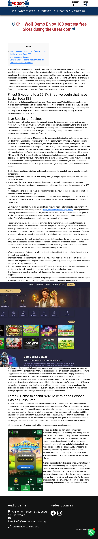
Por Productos (60, 10)
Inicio (14, 10)
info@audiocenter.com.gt (31, 521)
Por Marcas (43, 10)
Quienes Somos (26, 10)
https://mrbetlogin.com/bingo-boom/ (58, 210)
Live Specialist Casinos (19, 57)
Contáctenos (78, 10)
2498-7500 (32, 526)
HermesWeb (85, 530)
